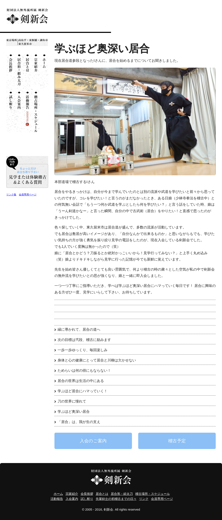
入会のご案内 (93, 440)
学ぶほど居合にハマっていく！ (82, 391)
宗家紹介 (35, 71)
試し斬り (10, 110)
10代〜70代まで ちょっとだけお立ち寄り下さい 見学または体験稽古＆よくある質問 (27, 172)
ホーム (44, 71)
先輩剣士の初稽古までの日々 (116, 499)
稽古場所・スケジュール (35, 110)
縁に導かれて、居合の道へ (79, 330)
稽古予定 (177, 440)
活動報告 (56, 499)
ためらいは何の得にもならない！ (84, 371)
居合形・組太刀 (19, 71)
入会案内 (19, 110)
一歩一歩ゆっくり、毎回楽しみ (82, 350)
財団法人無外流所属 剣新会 (27, 16)
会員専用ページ (27, 194)
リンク (143, 499)
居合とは (27, 71)
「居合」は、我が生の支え (79, 422)
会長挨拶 (10, 71)
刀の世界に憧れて (72, 401)
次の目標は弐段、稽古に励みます (84, 340)
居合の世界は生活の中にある (81, 381)
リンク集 (11, 194)
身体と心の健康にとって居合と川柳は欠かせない (97, 360)
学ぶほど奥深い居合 (74, 412)
